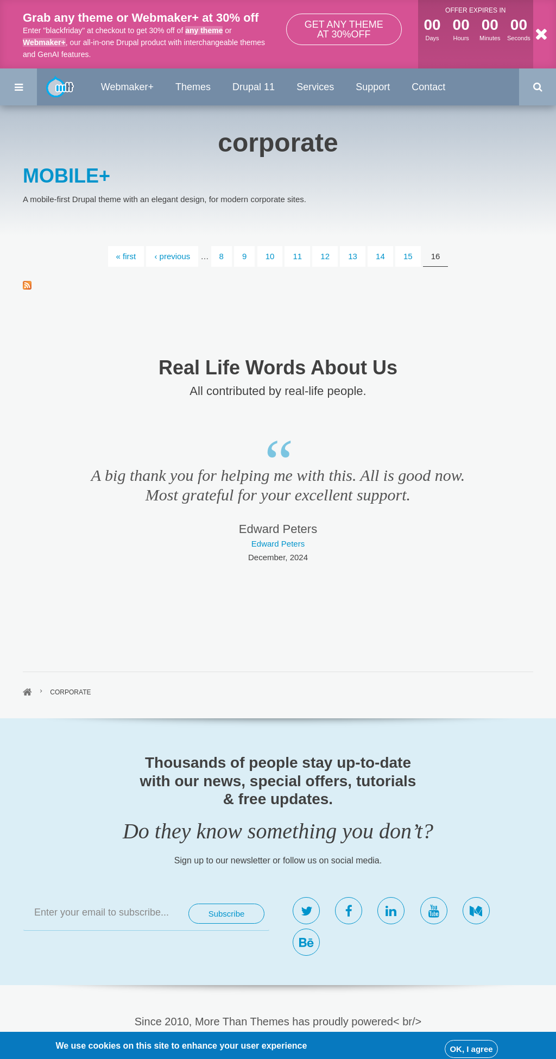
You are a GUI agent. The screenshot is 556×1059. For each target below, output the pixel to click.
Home (27, 692)
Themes (193, 87)
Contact (428, 87)
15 (408, 256)
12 (325, 256)
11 (297, 256)
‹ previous (172, 256)
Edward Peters (278, 543)
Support (373, 87)
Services (315, 87)
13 (352, 256)
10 (270, 256)
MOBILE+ (66, 176)
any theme (204, 30)
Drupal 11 (253, 87)
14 (380, 256)
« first (126, 256)
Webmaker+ (44, 42)
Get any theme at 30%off (344, 29)
